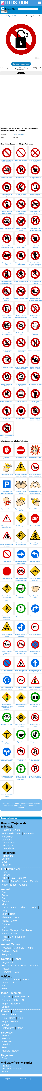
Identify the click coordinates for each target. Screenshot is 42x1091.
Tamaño (15, 881)
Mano (20, 1028)
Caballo (23, 907)
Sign (9, 16)
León (4, 913)
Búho (14, 933)
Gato (4, 892)
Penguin (6, 954)
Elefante (6, 917)
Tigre (12, 913)
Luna (25, 881)
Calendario (8, 848)
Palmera (21, 878)
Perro (5, 895)
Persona (18, 1011)
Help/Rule (23, 1079)
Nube (5, 884)
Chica (12, 1018)
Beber (17, 958)
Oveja (5, 910)
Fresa (24, 965)
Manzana (13, 965)
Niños (13, 1014)
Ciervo (33, 907)
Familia (5, 1011)
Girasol (6, 875)
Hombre (14, 1021)
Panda (5, 901)
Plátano (34, 965)
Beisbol (6, 1038)
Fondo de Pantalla (12, 1068)
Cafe (16, 972)
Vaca (13, 907)
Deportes (7, 1032)
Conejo (6, 924)
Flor (3, 869)
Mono (5, 904)
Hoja (12, 878)
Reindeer (29, 833)
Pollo (4, 936)
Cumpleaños (9, 842)
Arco (16, 996)
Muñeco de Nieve (11, 833)
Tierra (5, 881)
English (7, 1079)
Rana (5, 930)
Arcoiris (23, 884)
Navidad (6, 830)
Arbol (5, 878)
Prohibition (15, 16)
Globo (15, 1000)
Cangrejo (19, 947)
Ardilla (5, 921)
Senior (5, 1024)
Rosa (5, 872)
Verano (6, 858)
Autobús (26, 979)
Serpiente (26, 930)
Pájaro (5, 933)
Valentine (7, 839)
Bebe (5, 1014)
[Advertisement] (21, 102)
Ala (23, 1000)
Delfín (16, 951)
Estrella (34, 881)
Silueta (5, 1071)
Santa (16, 830)
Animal (5, 889)
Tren (4, 988)
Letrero (6, 1006)
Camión (15, 979)
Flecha (25, 996)
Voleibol (6, 1044)
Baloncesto (8, 1041)
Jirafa (16, 917)
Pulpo (30, 947)
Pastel (5, 968)
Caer (4, 861)
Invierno (6, 864)
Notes (15, 1050)
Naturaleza (13, 869)
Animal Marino (10, 944)
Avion (5, 982)
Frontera (6, 1065)
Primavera (7, 855)
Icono (4, 992)
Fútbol (5, 1035)
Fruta (5, 965)
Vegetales (7, 962)
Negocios (7, 1055)
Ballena (6, 951)
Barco (5, 985)
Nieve (13, 884)
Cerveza (6, 972)
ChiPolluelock (17, 936)
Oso (4, 898)
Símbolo (16, 992)
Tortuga (14, 930)
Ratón (5, 927)
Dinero (5, 1058)
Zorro (14, 921)
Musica (6, 1050)
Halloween (7, 836)
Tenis (5, 1047)
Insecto (6, 940)
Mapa (5, 1003)
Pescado (6, 947)
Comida (6, 958)
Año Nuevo (8, 845)
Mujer (5, 1021)
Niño (4, 1018)
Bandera (15, 1003)
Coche (5, 979)
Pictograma (8, 1028)
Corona (6, 1000)
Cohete (14, 982)
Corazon (6, 996)
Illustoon (3, 16)
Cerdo (5, 907)
